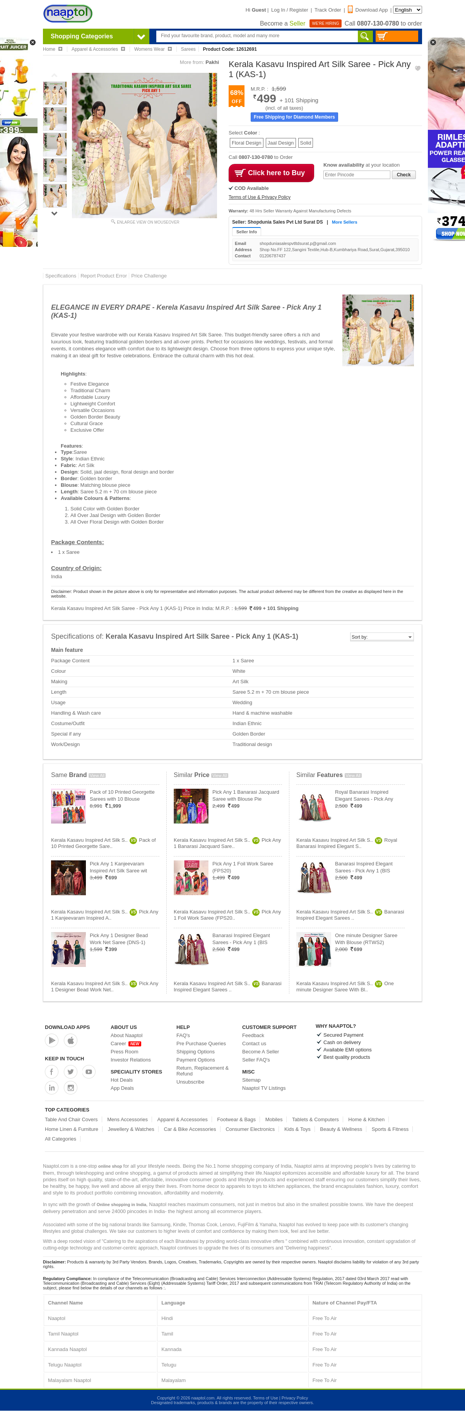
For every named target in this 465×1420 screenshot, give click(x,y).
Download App (368, 10)
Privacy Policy (295, 1398)
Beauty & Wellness (341, 1129)
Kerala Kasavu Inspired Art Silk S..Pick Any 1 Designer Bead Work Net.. (104, 987)
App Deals (122, 1088)
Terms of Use (265, 1398)
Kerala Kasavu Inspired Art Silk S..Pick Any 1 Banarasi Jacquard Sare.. (227, 843)
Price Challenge (149, 276)
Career (126, 1043)
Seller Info (246, 231)
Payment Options (195, 1060)
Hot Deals (122, 1080)
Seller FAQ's (256, 1060)
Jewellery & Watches (131, 1129)
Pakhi (212, 62)
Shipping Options (195, 1052)
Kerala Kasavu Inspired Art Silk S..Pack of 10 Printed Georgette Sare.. (103, 843)
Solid (305, 143)
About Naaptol (126, 1035)
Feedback (253, 1035)
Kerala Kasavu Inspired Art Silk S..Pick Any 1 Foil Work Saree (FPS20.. (227, 915)
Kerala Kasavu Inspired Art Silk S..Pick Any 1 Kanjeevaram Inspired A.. (104, 915)
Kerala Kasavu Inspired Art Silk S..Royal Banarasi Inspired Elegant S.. (346, 843)
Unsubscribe (190, 1082)
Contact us (254, 1043)
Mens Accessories (127, 1119)
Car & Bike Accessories (190, 1129)
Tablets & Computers (315, 1119)
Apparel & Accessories (182, 1119)
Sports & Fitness (390, 1129)
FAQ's (183, 1035)
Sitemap (251, 1080)
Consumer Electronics (250, 1129)
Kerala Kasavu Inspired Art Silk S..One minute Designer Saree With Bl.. (345, 987)
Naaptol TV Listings (264, 1088)
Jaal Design (281, 143)
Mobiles (274, 1119)
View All (97, 775)
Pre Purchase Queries (201, 1043)
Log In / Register (289, 10)
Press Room (124, 1052)
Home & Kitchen (366, 1119)
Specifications (60, 276)
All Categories (60, 1139)
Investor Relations (131, 1060)
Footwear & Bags (236, 1119)
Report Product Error (103, 276)
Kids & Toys (297, 1129)
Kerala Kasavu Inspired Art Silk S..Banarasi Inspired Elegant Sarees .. (228, 987)
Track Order (328, 10)
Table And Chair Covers (71, 1119)
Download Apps (67, 1027)
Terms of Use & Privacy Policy (260, 197)
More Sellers (344, 222)
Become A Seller (260, 1052)
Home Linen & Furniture (71, 1129)
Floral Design (247, 143)
